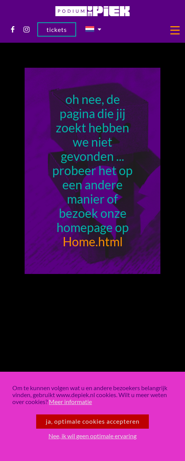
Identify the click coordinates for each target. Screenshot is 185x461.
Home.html (93, 242)
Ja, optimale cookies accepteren (93, 421)
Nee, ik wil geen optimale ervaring (92, 436)
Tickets (57, 29)
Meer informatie (70, 401)
